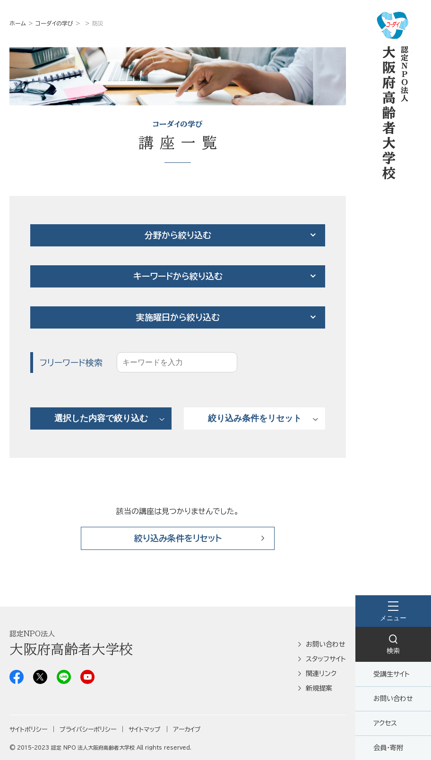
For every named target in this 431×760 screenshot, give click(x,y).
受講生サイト (391, 674)
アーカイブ (187, 729)
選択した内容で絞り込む (101, 418)
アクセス (385, 723)
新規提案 (319, 688)
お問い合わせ (393, 698)
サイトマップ (145, 729)
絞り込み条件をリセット (255, 418)
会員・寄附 (388, 747)
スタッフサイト (326, 659)
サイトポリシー (28, 729)
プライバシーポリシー (88, 729)
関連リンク (321, 673)
